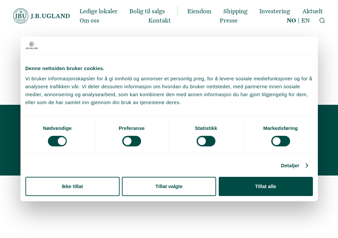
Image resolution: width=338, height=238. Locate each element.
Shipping (235, 11)
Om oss (89, 20)
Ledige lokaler (99, 11)
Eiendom (199, 11)
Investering (274, 11)
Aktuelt (312, 11)
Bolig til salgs (147, 11)
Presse (229, 20)
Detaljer (290, 165)
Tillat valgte (168, 186)
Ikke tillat (72, 186)
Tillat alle (265, 186)
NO (291, 20)
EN (305, 20)
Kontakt (159, 20)
